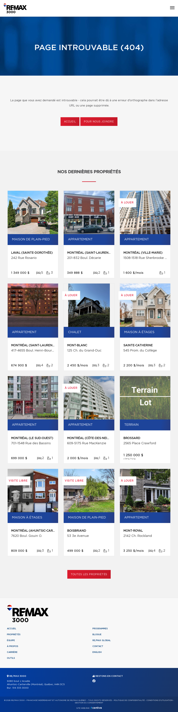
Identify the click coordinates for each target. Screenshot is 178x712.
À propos (12, 646)
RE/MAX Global (101, 640)
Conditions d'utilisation (159, 700)
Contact (97, 646)
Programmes (100, 629)
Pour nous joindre (99, 122)
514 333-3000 (20, 688)
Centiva (96, 708)
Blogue (96, 634)
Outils (11, 658)
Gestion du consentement (89, 703)
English (97, 652)
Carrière (12, 652)
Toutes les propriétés (89, 574)
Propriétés (13, 634)
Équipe (11, 640)
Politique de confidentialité (129, 700)
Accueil (70, 122)
